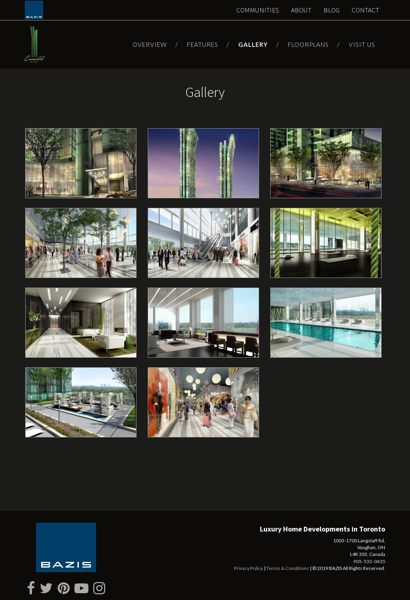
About (301, 10)
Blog (332, 10)
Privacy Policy (248, 568)
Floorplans (308, 44)
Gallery (253, 44)
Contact (365, 10)
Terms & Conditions (287, 568)
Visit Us (362, 44)
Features (202, 44)
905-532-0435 (369, 561)
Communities (257, 10)
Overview (150, 44)
